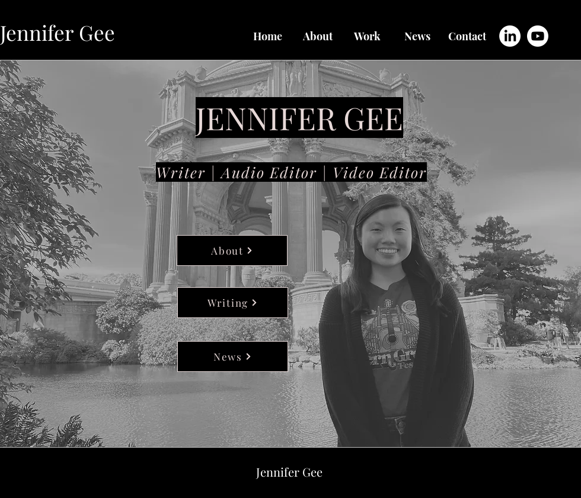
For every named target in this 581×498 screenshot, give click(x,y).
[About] (232, 250)
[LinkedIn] (510, 36)
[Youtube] (537, 36)
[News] (232, 356)
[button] (367, 36)
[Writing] (232, 302)
